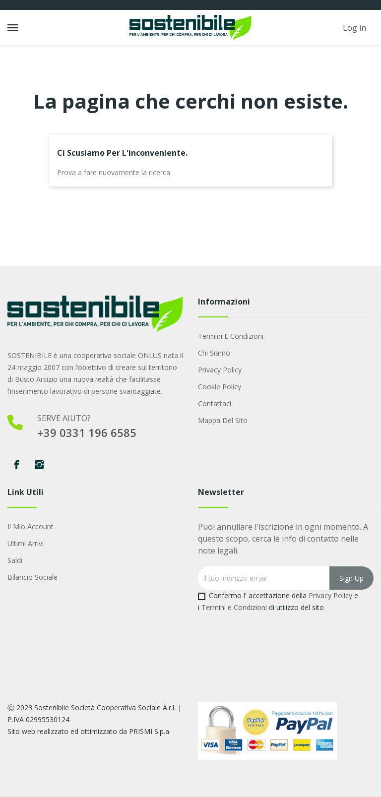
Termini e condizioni (230, 336)
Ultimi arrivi (25, 543)
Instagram (39, 465)
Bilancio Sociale (32, 577)
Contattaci (214, 403)
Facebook (16, 465)
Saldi (14, 560)
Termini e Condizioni (234, 607)
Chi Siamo (214, 353)
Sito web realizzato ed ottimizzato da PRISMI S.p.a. (89, 731)
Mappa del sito (223, 420)
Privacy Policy (220, 369)
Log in (354, 27)
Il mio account (30, 526)
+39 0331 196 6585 (86, 432)
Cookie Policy (219, 386)
